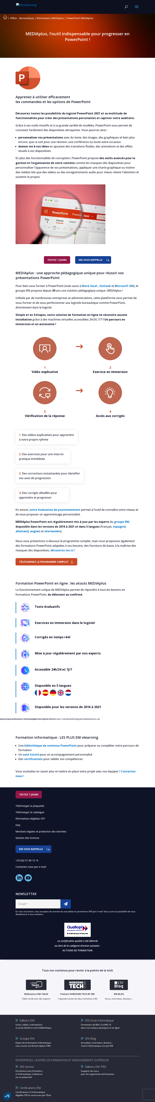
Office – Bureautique (22, 18)
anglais (35, 531)
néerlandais (52, 531)
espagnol (119, 526)
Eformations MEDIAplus (50, 18)
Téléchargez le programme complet (44, 561)
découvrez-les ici (62, 550)
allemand (22, 531)
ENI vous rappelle (90, 259)
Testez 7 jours (57, 259)
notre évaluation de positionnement (55, 510)
